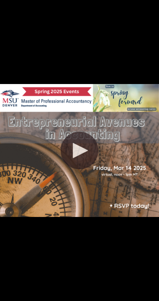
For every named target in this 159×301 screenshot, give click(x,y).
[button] (79, 150)
